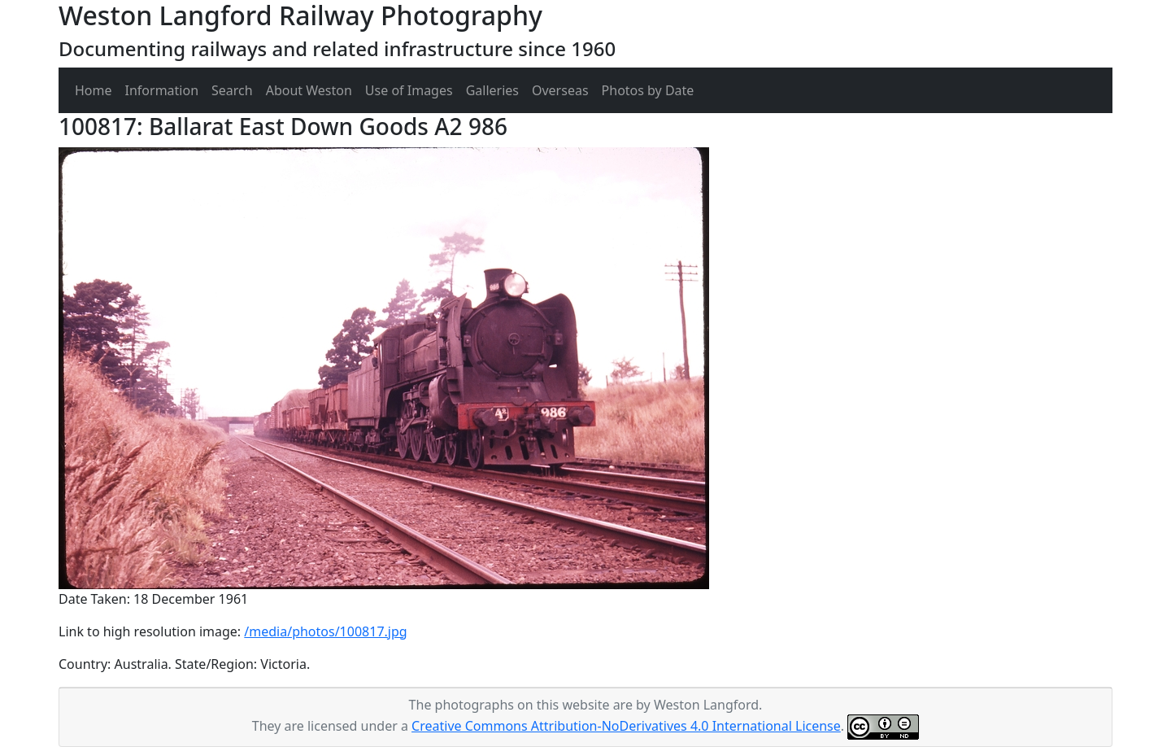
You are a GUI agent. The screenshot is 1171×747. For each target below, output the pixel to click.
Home (93, 90)
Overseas (560, 90)
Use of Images (409, 90)
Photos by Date (648, 90)
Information (162, 90)
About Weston (309, 90)
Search (232, 90)
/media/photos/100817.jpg (325, 631)
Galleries (492, 90)
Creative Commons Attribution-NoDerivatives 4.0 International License (626, 726)
